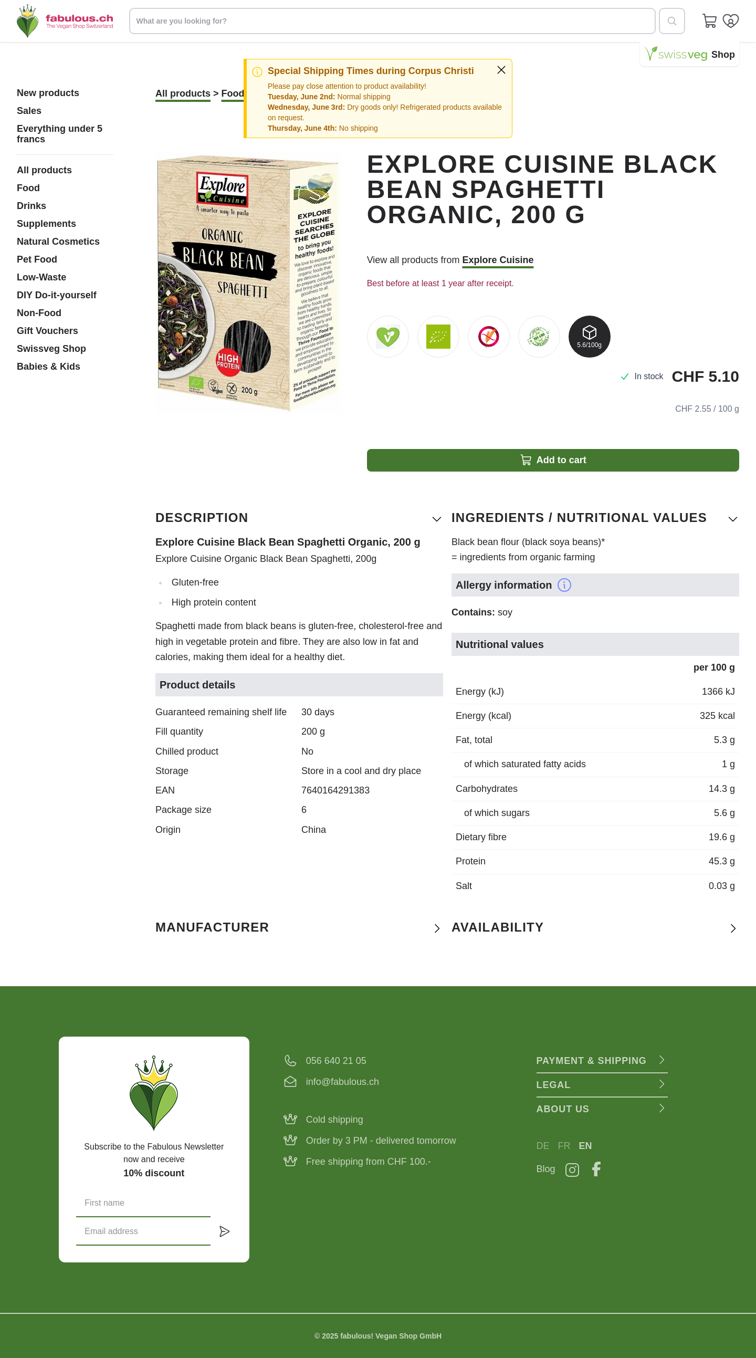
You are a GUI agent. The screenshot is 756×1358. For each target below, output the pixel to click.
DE (543, 1146)
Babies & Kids (48, 366)
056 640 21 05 (336, 1061)
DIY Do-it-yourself (57, 295)
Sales (29, 111)
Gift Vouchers (47, 331)
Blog (546, 1169)
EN (585, 1146)
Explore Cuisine (497, 260)
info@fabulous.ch (342, 1082)
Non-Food (39, 313)
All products (44, 170)
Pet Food (37, 259)
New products (48, 93)
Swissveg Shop (51, 348)
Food (28, 188)
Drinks (31, 206)
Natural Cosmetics (58, 241)
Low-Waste (41, 277)
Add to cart (553, 460)
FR (564, 1146)
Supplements (46, 223)
